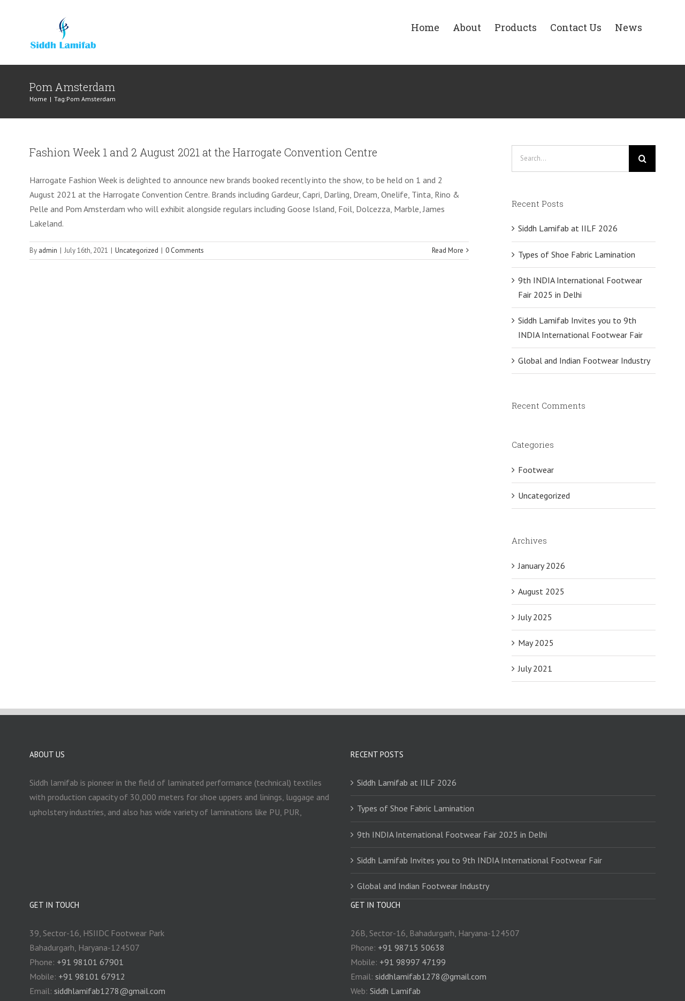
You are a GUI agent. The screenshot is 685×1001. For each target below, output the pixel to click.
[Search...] (570, 158)
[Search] (642, 158)
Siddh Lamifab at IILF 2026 (568, 228)
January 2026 (541, 565)
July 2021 (535, 668)
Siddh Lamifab (395, 990)
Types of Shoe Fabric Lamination (576, 254)
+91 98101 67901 (90, 962)
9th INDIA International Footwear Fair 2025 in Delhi (452, 834)
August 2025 (541, 591)
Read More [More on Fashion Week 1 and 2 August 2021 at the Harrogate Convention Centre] (447, 250)
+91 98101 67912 (91, 976)
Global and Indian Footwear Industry (584, 360)
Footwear (536, 469)
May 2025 (536, 642)
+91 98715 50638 (411, 947)
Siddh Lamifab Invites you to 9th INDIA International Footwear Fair (479, 860)
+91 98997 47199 (412, 962)
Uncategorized (136, 250)
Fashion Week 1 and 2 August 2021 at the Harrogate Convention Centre (203, 152)
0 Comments (184, 250)
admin (48, 250)
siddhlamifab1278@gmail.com (109, 990)
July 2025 (535, 617)
